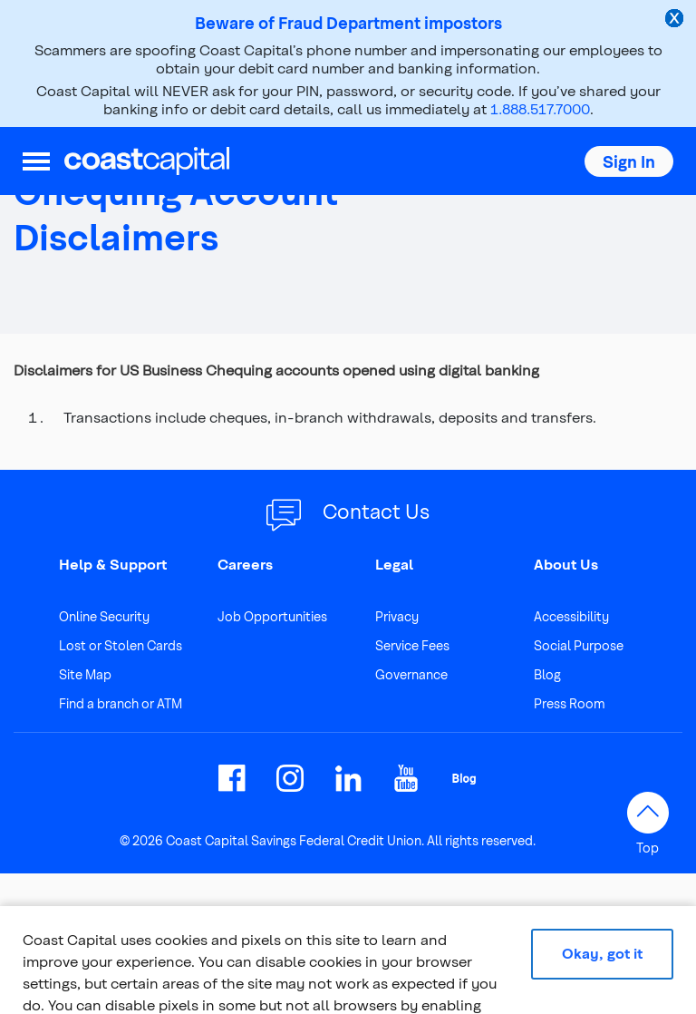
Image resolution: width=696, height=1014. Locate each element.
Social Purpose (579, 645)
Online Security (104, 616)
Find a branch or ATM (120, 703)
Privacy (397, 616)
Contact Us (376, 510)
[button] (629, 161)
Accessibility (571, 616)
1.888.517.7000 (540, 108)
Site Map (85, 674)
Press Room (569, 703)
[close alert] (676, 20)
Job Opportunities (272, 616)
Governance (411, 674)
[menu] (36, 161)
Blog (547, 674)
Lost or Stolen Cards (120, 645)
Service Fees (412, 645)
